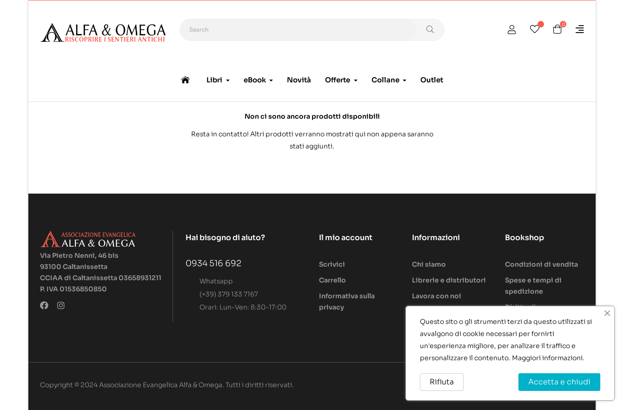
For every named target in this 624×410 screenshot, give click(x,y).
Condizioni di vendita (541, 264)
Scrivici (332, 264)
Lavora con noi (436, 296)
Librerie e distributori (449, 280)
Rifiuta (442, 382)
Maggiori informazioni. (548, 358)
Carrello (332, 280)
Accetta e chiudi (559, 382)
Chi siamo (429, 264)
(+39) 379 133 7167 (228, 294)
